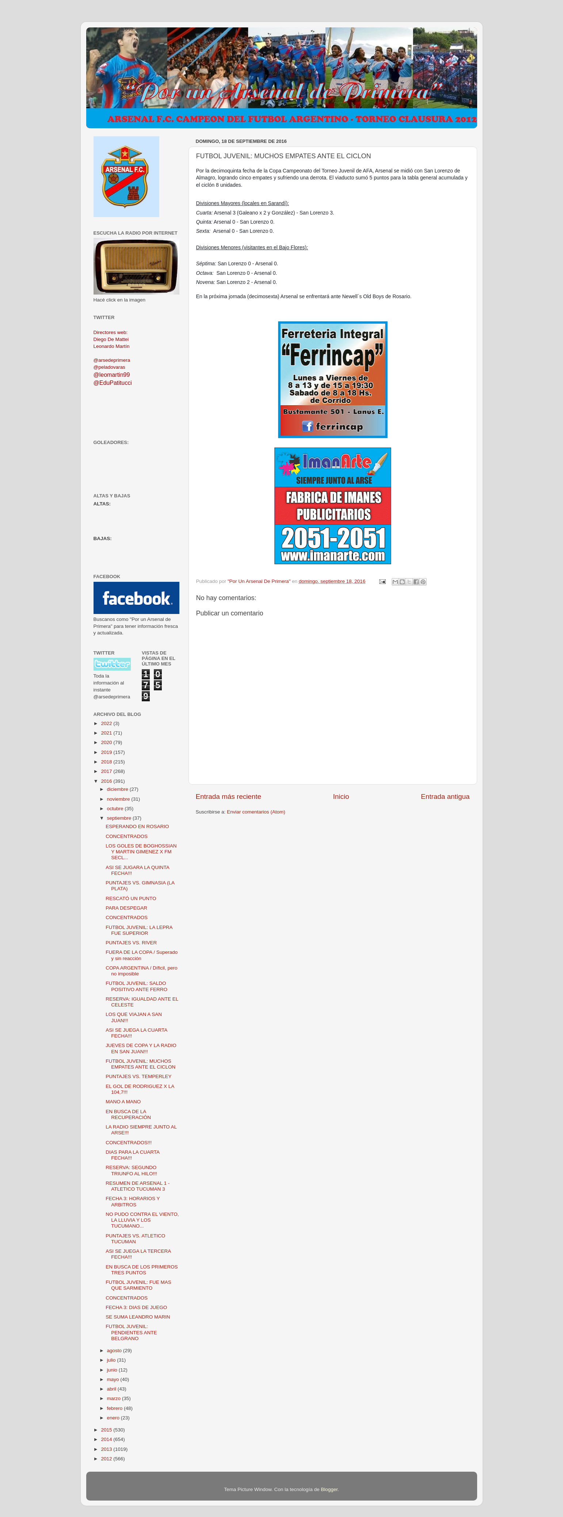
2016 (107, 781)
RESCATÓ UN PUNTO (131, 898)
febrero (115, 1408)
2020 (107, 742)
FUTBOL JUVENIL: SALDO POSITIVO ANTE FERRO (136, 986)
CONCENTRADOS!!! (129, 1142)
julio (112, 1360)
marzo (114, 1398)
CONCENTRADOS (127, 836)
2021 (107, 733)
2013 (107, 1449)
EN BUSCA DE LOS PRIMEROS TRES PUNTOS (142, 1269)
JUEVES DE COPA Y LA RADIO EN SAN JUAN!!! (141, 1048)
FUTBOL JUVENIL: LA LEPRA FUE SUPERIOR (139, 930)
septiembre (120, 818)
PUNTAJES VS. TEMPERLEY (138, 1076)
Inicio (341, 796)
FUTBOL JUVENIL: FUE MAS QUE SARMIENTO (138, 1285)
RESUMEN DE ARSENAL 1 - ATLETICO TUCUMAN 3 (138, 1186)
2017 (107, 771)
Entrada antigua (445, 796)
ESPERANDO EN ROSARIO (137, 826)
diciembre (118, 789)
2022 (107, 723)
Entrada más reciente (229, 796)
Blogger (329, 1489)
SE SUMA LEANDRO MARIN (138, 1317)
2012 (107, 1458)
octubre (116, 808)
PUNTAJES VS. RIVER (131, 942)
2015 (107, 1430)
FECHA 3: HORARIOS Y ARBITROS (133, 1201)
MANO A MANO (123, 1101)
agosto (115, 1350)
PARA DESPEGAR (126, 908)
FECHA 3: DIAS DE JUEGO (136, 1307)
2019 (107, 752)
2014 (107, 1439)
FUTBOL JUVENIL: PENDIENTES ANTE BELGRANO (131, 1332)
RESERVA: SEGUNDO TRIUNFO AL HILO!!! (131, 1170)
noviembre (119, 799)
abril (112, 1389)
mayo (114, 1379)
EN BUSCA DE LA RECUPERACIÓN (128, 1114)
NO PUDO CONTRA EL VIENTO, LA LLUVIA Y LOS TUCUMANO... (142, 1220)
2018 (107, 762)
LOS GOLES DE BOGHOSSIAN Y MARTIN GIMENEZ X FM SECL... (141, 851)
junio (113, 1370)
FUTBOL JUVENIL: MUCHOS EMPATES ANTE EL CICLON (140, 1064)
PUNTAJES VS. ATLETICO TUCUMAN (135, 1238)
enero (114, 1418)
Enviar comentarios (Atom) (256, 812)
